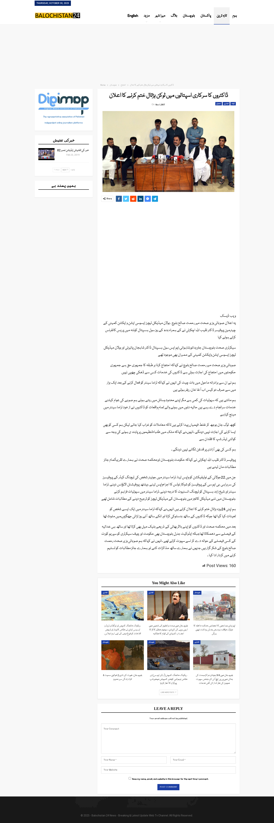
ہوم (234, 15)
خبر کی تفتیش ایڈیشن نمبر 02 (73, 150)
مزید (147, 15)
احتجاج (218, 103)
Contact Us (78, 3)
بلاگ (174, 15)
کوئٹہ (233, 103)
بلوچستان (189, 15)
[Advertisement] (137, 52)
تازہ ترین (222, 15)
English (133, 15)
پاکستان (205, 15)
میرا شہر (160, 15)
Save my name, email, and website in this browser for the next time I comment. (170, 779)
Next (65, 170)
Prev (56, 170)
